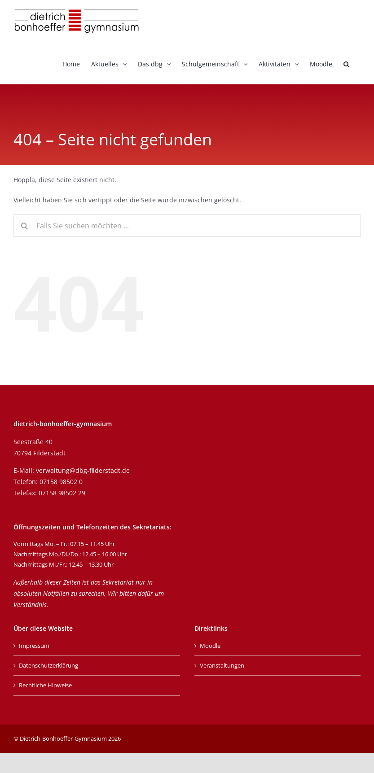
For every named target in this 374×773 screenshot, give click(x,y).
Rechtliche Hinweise (45, 685)
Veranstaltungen (222, 665)
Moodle (210, 646)
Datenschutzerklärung (48, 665)
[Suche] (24, 225)
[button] (346, 63)
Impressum (34, 646)
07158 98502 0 (61, 481)
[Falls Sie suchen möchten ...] (187, 225)
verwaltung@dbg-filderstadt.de (83, 470)
